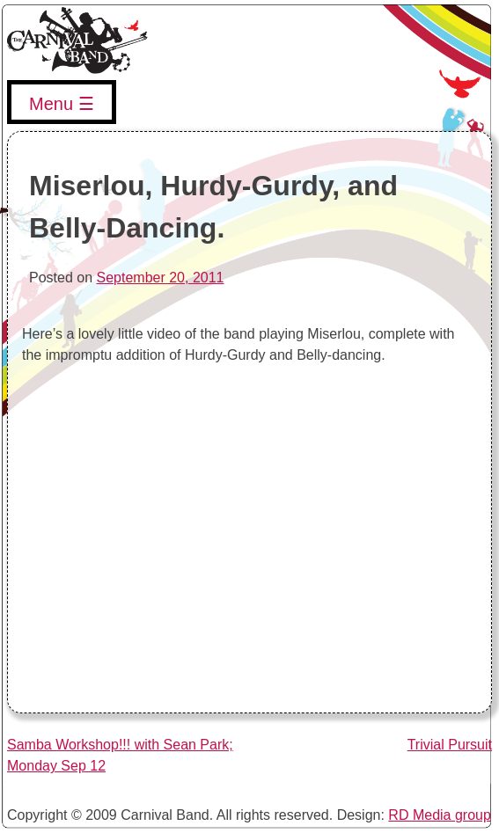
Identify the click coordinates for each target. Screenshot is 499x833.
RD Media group (439, 814)
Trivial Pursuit (449, 744)
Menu (51, 103)
